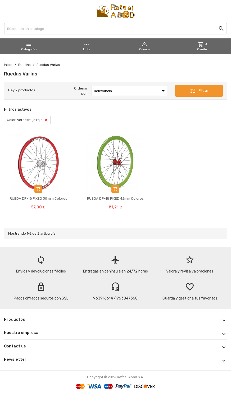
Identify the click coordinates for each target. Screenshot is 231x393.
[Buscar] (115, 28)
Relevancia (130, 91)
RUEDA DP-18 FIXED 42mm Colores (115, 198)
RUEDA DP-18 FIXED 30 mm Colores (38, 198)
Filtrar (199, 91)
